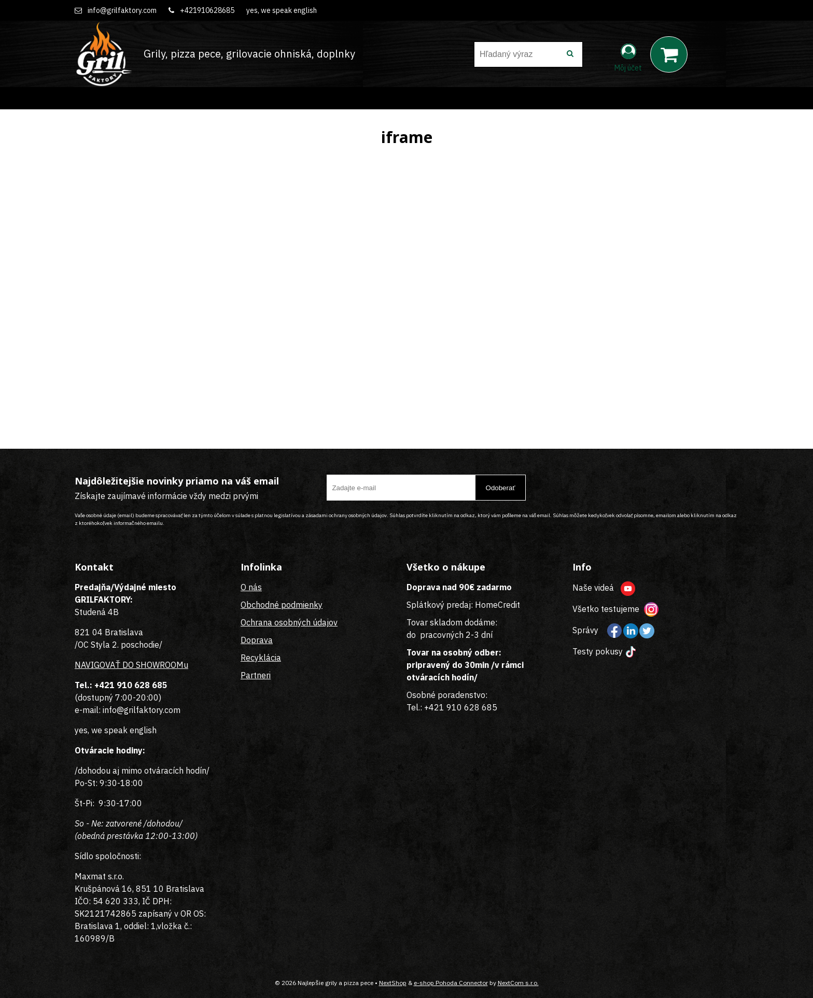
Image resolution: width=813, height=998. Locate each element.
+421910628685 (207, 10)
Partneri (256, 675)
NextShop (392, 983)
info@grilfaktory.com (122, 10)
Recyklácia (261, 657)
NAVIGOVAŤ (97, 665)
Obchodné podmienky (282, 605)
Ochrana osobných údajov (289, 622)
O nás (251, 587)
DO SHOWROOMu (154, 665)
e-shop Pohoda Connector (451, 983)
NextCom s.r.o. (518, 983)
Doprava (257, 640)
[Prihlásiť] (628, 56)
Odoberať (500, 488)
